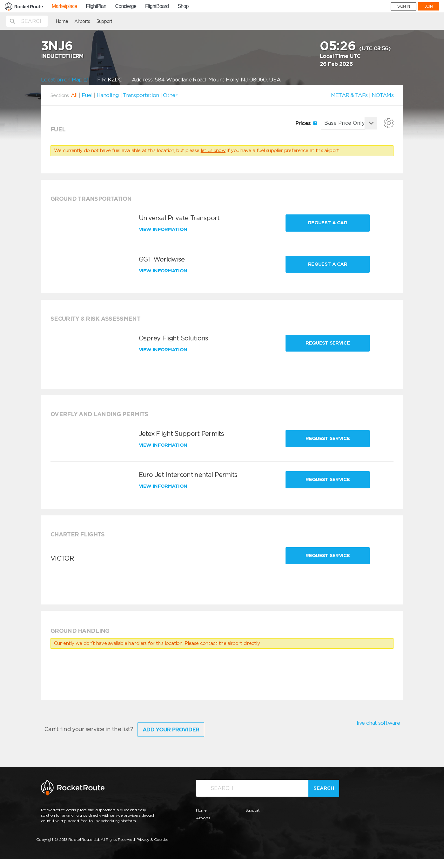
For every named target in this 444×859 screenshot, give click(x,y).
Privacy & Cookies (153, 839)
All (74, 95)
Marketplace (64, 6)
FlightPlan (96, 6)
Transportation (141, 95)
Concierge (125, 6)
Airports (82, 21)
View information (164, 229)
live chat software (378, 723)
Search (323, 788)
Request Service (328, 343)
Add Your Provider (171, 729)
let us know (213, 150)
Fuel (87, 95)
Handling (108, 95)
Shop (183, 6)
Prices (306, 123)
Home (62, 21)
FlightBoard (157, 6)
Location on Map (64, 79)
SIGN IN (403, 6)
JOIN (429, 6)
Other (170, 95)
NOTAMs (383, 95)
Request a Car (327, 223)
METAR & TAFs (349, 95)
